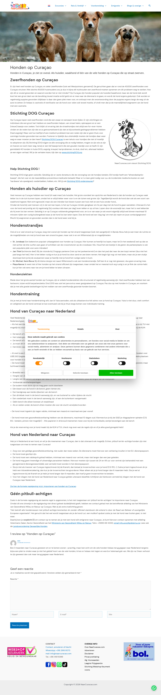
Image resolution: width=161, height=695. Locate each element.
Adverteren (89, 650)
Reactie (14, 579)
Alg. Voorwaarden (92, 660)
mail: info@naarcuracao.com (58, 653)
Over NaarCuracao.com (95, 647)
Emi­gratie (118, 5)
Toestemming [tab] (43, 329)
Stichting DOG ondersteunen (80, 181)
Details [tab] (80, 329)
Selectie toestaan (80, 373)
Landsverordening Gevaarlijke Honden (30, 526)
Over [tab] (117, 329)
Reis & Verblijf (81, 5)
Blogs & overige (136, 5)
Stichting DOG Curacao (52, 139)
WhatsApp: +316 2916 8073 (58, 650)
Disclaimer (89, 653)
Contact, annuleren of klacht (58, 647)
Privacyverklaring (92, 657)
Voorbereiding (101, 5)
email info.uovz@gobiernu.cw (127, 523)
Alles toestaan (116, 373)
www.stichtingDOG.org (72, 152)
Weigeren (45, 373)
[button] (69, 5)
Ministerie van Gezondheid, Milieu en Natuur (71, 523)
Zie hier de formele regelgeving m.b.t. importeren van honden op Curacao (43, 486)
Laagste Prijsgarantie (94, 663)
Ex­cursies (65, 5)
